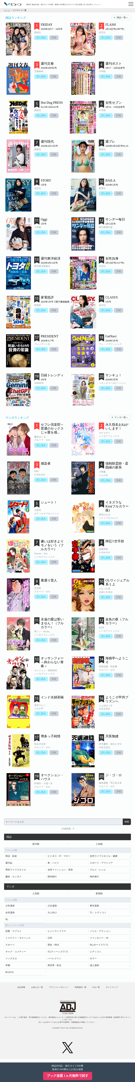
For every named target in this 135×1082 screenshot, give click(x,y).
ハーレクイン (54, 959)
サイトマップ (118, 989)
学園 (7, 966)
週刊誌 (8, 863)
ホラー (93, 959)
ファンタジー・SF (99, 939)
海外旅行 (94, 877)
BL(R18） (10, 973)
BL (6, 920)
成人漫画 (94, 966)
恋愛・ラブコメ (13, 932)
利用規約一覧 (82, 989)
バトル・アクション (100, 932)
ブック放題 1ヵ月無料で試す (67, 1075)
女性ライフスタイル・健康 (103, 856)
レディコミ (95, 952)
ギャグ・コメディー (15, 952)
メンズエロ (11, 959)
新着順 (99, 894)
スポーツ (10, 946)
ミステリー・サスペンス (18, 939)
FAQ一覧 (100, 989)
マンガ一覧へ (121, 417)
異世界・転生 (54, 966)
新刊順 (35, 844)
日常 (50, 939)
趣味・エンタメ (13, 877)
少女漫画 (52, 906)
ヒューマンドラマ (57, 932)
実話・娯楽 (11, 856)
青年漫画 (94, 906)
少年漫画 (10, 906)
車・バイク (53, 863)
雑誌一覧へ (122, 17)
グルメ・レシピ (98, 870)
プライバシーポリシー (57, 989)
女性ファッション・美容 (60, 870)
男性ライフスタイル (15, 870)
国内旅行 (52, 877)
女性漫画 (10, 913)
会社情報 (15, 989)
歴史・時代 (53, 946)
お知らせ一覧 (33, 989)
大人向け (52, 913)
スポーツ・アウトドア (101, 863)
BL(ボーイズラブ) (99, 946)
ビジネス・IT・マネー (59, 856)
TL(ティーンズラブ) (58, 952)
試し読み (41, 38)
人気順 (99, 844)
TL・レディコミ (98, 913)
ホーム (7, 10)
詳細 (54, 38)
